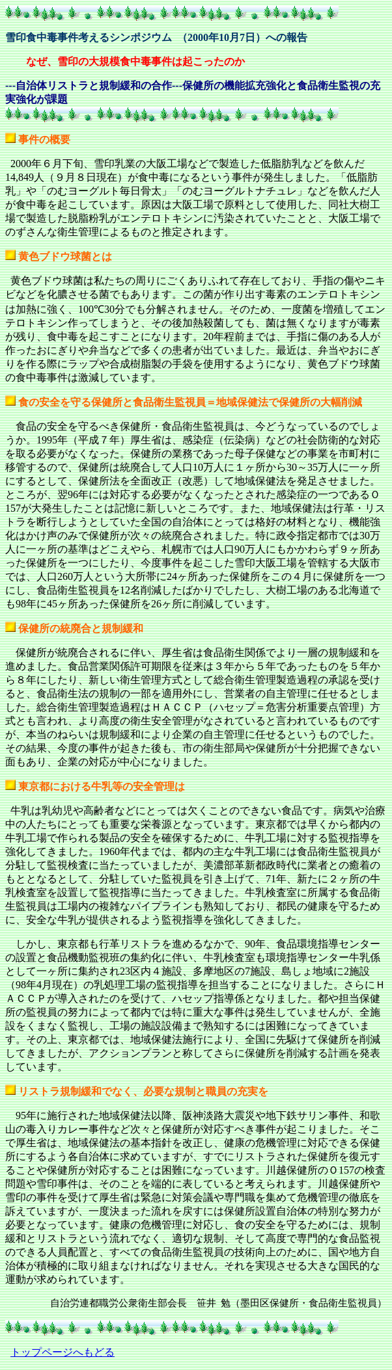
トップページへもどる (62, 1352)
